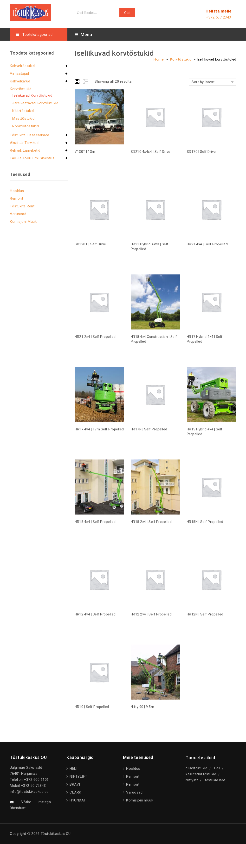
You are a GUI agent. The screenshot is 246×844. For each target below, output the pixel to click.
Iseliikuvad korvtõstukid (32, 95)
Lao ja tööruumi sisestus (32, 158)
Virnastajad (19, 73)
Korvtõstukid (181, 59)
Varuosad (18, 214)
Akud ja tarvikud (24, 143)
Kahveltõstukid (22, 66)
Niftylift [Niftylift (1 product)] (192, 780)
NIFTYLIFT (78, 776)
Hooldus (17, 191)
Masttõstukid (23, 118)
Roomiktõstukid (25, 126)
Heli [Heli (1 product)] (217, 768)
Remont (16, 198)
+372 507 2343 (218, 17)
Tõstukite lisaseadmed (29, 135)
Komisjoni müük (23, 221)
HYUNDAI (77, 800)
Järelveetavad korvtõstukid (35, 103)
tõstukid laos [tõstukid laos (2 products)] (215, 780)
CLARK (75, 792)
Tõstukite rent (22, 206)
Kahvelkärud (20, 81)
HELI (73, 768)
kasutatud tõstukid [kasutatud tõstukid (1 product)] (201, 774)
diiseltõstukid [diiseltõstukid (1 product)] (196, 768)
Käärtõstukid (23, 111)
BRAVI (74, 784)
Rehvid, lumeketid (25, 150)
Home (159, 59)
